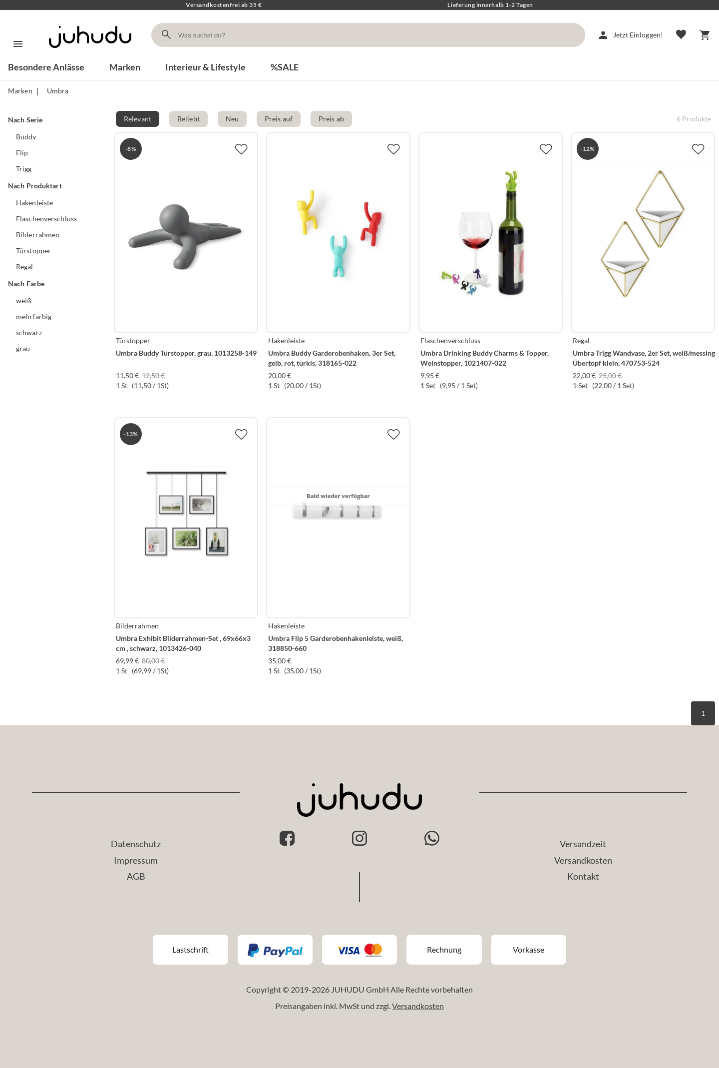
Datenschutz (136, 843)
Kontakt (583, 876)
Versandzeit (583, 843)
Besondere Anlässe (46, 66)
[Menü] (18, 44)
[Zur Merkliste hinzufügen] (241, 149)
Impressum (136, 860)
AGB (136, 876)
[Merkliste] (681, 34)
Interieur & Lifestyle (205, 66)
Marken (124, 66)
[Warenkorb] (705, 35)
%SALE (285, 66)
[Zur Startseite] (90, 56)
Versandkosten (583, 860)
